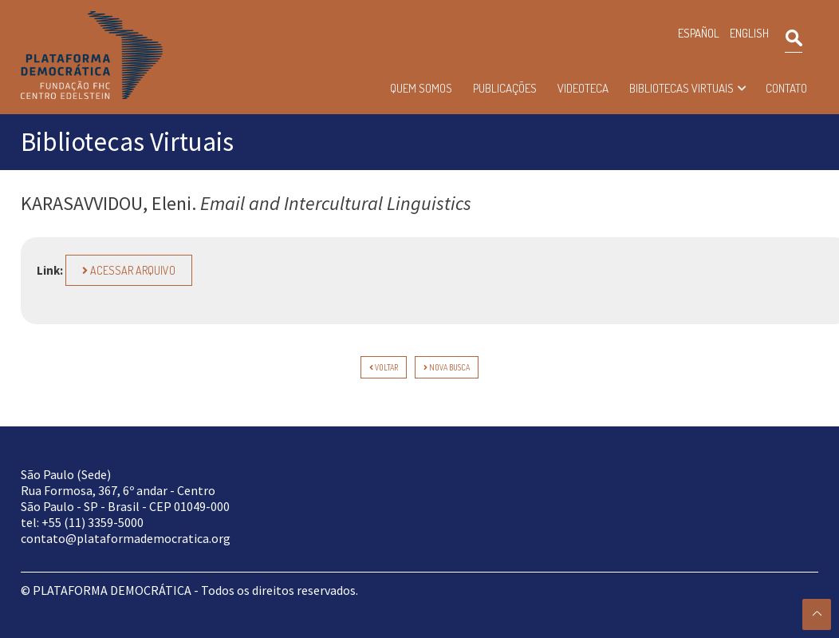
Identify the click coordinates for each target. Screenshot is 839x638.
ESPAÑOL (698, 33)
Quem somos (421, 88)
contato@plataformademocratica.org (125, 538)
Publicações (505, 88)
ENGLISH (749, 33)
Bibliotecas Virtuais (681, 88)
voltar (383, 367)
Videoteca (583, 88)
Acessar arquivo (128, 270)
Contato (786, 88)
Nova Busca (446, 367)
